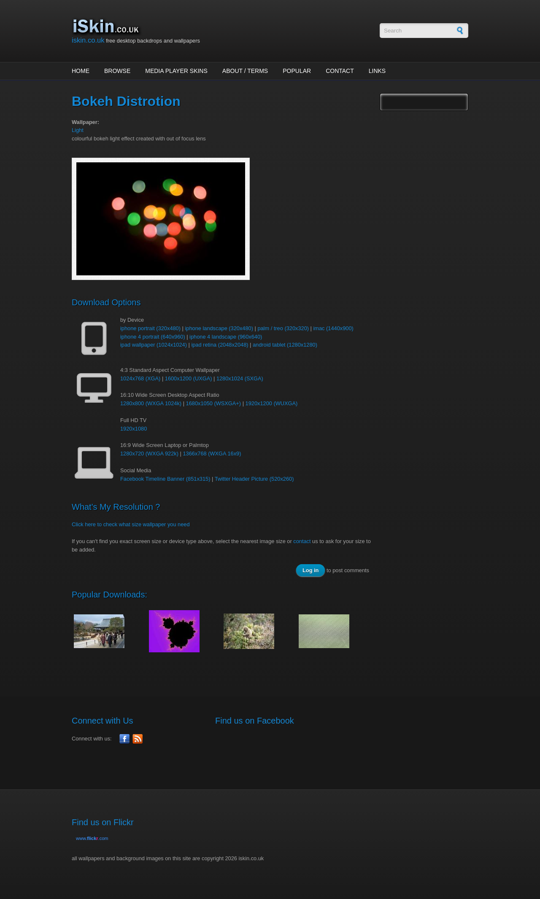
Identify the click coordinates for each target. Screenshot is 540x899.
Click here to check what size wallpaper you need (131, 524)
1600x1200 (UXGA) (188, 378)
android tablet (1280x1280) (285, 345)
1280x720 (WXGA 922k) (149, 453)
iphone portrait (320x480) (150, 328)
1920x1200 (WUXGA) (272, 403)
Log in (310, 570)
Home (80, 70)
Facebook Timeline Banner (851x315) (165, 479)
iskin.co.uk (88, 40)
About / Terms (245, 70)
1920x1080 (133, 428)
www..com (92, 838)
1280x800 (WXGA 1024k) (150, 403)
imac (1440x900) (333, 328)
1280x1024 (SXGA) (239, 378)
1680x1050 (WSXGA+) (213, 403)
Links (377, 70)
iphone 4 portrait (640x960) (152, 337)
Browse (117, 70)
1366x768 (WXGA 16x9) (212, 453)
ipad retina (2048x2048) (219, 345)
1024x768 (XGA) (140, 378)
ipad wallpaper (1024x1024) (153, 345)
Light (78, 130)
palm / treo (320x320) (283, 328)
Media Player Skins (176, 70)
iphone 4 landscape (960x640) (225, 337)
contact (301, 541)
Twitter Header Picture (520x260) (254, 479)
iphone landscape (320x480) (219, 328)
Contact (340, 70)
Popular (297, 70)
